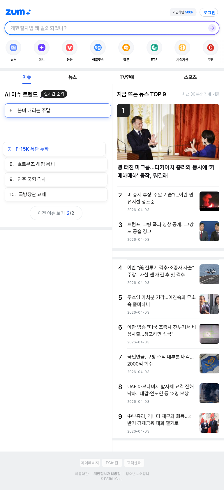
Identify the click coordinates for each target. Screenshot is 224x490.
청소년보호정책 (137, 474)
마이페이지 (90, 463)
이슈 (26, 77)
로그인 (209, 12)
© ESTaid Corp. (112, 479)
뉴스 (72, 77)
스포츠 (190, 77)
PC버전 (112, 463)
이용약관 (81, 474)
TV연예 (126, 77)
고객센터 (134, 463)
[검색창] (104, 27)
